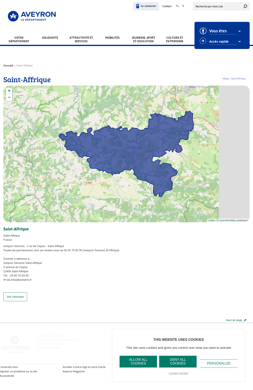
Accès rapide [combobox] (219, 41)
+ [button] (9, 91)
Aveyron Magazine (74, 375)
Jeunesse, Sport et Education (143, 39)
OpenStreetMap (228, 220)
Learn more (178, 373)
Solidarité (50, 37)
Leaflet (211, 220)
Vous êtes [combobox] (218, 31)
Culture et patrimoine (174, 39)
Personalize (219, 363)
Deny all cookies (178, 361)
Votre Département (19, 39)
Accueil (8, 65)
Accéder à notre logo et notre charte (84, 371)
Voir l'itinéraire (15, 301)
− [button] (9, 98)
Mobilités (112, 37)
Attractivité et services (81, 39)
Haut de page (234, 324)
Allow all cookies (138, 361)
